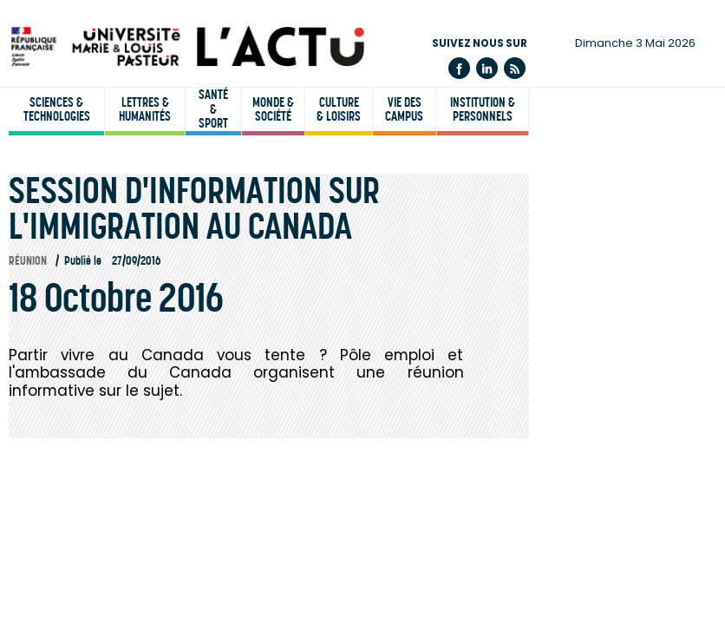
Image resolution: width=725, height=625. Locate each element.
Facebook (459, 68)
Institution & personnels (482, 109)
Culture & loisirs (339, 109)
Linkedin (487, 68)
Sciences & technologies (56, 109)
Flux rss (515, 68)
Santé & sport (213, 109)
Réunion (28, 260)
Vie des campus (404, 109)
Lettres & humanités (145, 109)
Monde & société (273, 109)
